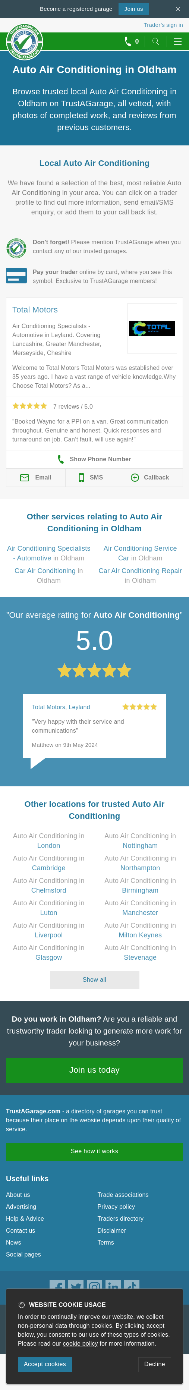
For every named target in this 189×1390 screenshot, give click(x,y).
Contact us (20, 1230)
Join (134, 9)
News (13, 1242)
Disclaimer (112, 1230)
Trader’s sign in (163, 25)
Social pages (23, 1254)
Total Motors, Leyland (61, 707)
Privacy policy (116, 1207)
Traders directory (121, 1219)
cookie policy (80, 1343)
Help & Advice (25, 1219)
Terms (106, 1242)
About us (18, 1195)
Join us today (94, 1070)
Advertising (21, 1207)
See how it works (94, 1151)
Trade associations (123, 1195)
